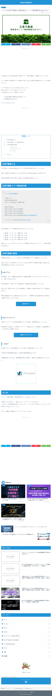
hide (28, 136)
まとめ (9, 154)
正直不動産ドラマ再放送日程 (15, 142)
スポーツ (26, 632)
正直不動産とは (11, 140)
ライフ (26, 648)
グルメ (26, 628)
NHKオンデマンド (26, 335)
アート (26, 620)
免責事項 (31, 692)
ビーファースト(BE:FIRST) (26, 636)
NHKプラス (14, 147)
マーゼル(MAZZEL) (26, 644)
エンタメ (3, 7)
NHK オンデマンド (16, 149)
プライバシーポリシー (23, 692)
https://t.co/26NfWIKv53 (30, 215)
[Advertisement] (26, 61)
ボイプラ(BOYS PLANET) (26, 640)
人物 (26, 652)
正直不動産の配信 (12, 144)
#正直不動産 (14, 193)
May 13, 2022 (27, 219)
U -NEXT (13, 150)
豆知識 (26, 656)
